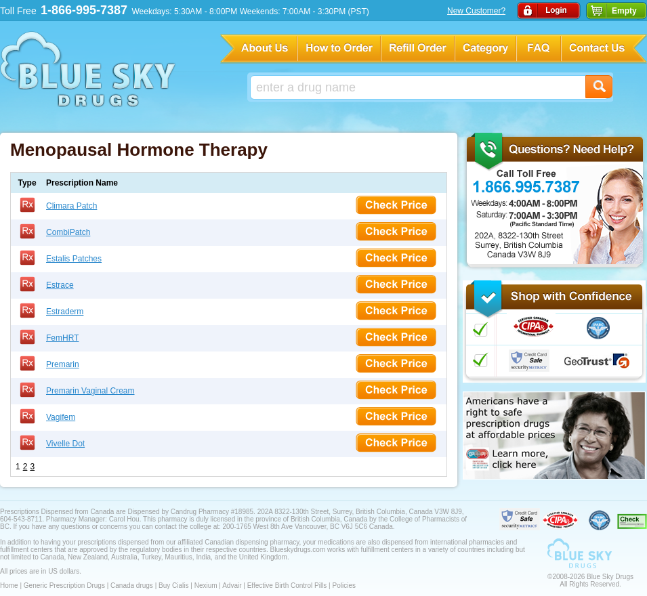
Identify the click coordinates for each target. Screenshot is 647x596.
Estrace (60, 285)
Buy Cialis (173, 585)
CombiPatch (68, 232)
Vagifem (60, 417)
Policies (343, 585)
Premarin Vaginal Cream (90, 391)
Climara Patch (71, 206)
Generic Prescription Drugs (64, 585)
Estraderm (64, 311)
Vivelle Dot (65, 443)
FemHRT (62, 338)
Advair (231, 585)
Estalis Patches (74, 258)
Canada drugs (131, 585)
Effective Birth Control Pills (287, 585)
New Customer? (476, 11)
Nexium (205, 585)
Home (9, 585)
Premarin (62, 364)
